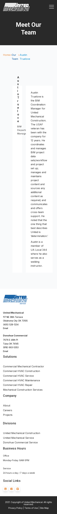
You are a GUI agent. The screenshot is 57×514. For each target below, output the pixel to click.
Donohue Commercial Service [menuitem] (20, 442)
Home (6, 54)
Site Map (44, 508)
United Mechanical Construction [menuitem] (21, 433)
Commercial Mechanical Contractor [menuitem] (23, 366)
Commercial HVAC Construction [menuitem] (21, 371)
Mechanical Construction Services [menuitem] (23, 389)
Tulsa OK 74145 (11, 343)
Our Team (15, 56)
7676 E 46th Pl (10, 340)
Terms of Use (31, 508)
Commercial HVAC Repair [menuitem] (18, 384)
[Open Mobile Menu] (51, 7)
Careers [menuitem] (7, 410)
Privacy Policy (15, 508)
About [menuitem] (6, 405)
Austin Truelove (25, 56)
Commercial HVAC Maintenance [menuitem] (21, 380)
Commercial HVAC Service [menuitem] (18, 375)
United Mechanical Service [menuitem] (18, 437)
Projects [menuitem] (7, 414)
